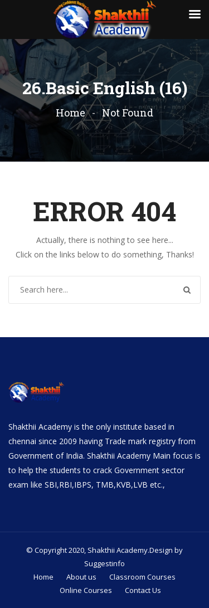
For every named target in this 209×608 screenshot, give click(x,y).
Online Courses (86, 590)
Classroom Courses (142, 577)
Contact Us (143, 590)
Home (70, 112)
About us (81, 577)
